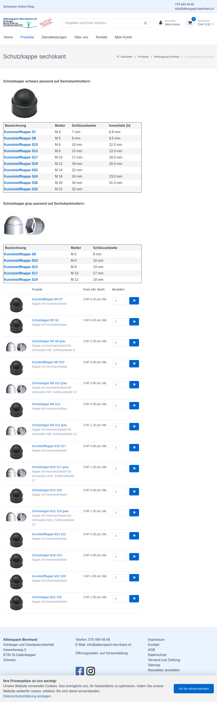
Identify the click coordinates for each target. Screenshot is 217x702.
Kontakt (101, 37)
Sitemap (154, 665)
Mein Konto (123, 37)
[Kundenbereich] (168, 23)
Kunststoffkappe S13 (21, 151)
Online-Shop (26, 6)
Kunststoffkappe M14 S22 (49, 534)
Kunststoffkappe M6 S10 (48, 362)
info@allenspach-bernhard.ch (194, 8)
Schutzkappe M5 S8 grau (48, 341)
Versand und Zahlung (164, 660)
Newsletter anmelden (164, 670)
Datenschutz (157, 655)
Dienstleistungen (54, 37)
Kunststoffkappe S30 (21, 183)
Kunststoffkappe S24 (21, 176)
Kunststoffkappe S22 (21, 170)
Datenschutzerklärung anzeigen (27, 696)
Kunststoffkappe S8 (20, 138)
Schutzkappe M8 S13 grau (49, 425)
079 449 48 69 (184, 4)
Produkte (27, 37)
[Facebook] (79, 672)
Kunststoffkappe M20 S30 (49, 576)
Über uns (81, 37)
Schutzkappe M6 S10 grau (49, 383)
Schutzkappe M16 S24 (47, 555)
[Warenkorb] (199, 23)
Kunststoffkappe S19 (21, 163)
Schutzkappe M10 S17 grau (50, 467)
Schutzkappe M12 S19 (47, 490)
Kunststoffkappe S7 (20, 132)
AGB (151, 650)
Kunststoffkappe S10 (21, 144)
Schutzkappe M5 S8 (45, 320)
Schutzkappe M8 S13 (46, 404)
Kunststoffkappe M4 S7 (47, 299)
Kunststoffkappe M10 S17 (49, 446)
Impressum (156, 639)
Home (8, 37)
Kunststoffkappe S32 (21, 189)
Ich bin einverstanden (194, 688)
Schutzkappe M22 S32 (47, 597)
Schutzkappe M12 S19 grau (50, 511)
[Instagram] (90, 672)
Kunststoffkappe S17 (21, 157)
